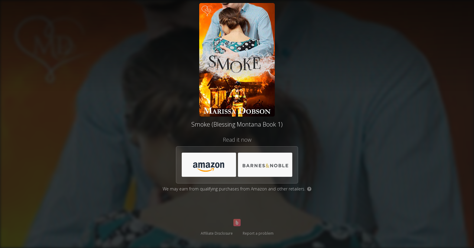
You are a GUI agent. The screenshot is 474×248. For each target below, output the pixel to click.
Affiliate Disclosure (217, 233)
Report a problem (258, 233)
